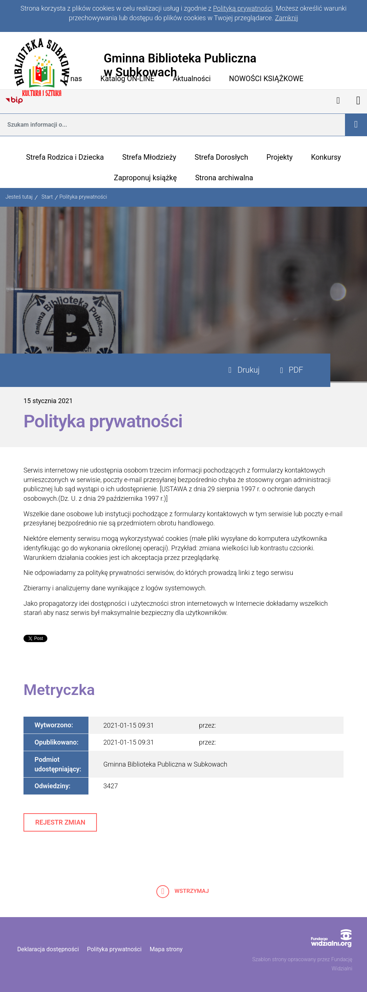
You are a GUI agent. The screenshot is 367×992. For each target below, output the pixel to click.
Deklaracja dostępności (48, 949)
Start (47, 197)
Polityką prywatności (243, 8)
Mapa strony (166, 949)
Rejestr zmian (60, 822)
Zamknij (286, 18)
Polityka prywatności (83, 197)
